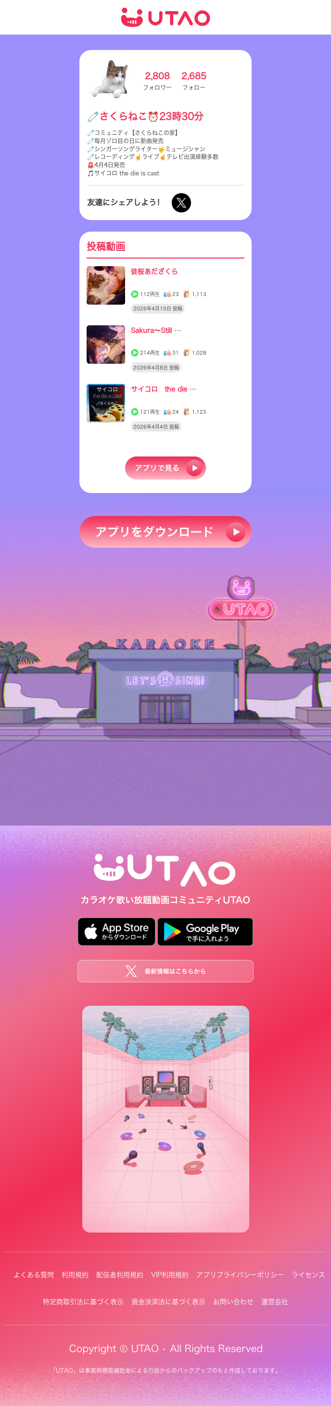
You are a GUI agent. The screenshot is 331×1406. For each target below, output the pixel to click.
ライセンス (308, 1274)
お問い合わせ (233, 1301)
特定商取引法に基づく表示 (83, 1301)
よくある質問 (33, 1274)
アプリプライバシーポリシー (240, 1274)
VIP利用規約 (170, 1274)
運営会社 (274, 1301)
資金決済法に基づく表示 (168, 1301)
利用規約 (75, 1274)
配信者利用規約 (119, 1274)
